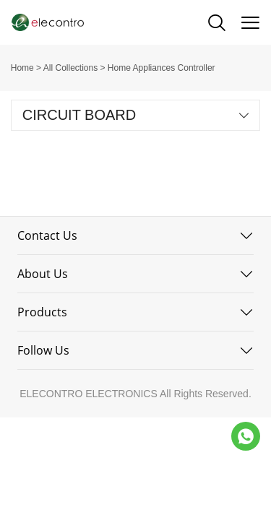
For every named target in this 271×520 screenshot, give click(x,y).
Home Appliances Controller (161, 68)
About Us (42, 274)
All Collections (70, 68)
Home (22, 68)
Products (42, 312)
